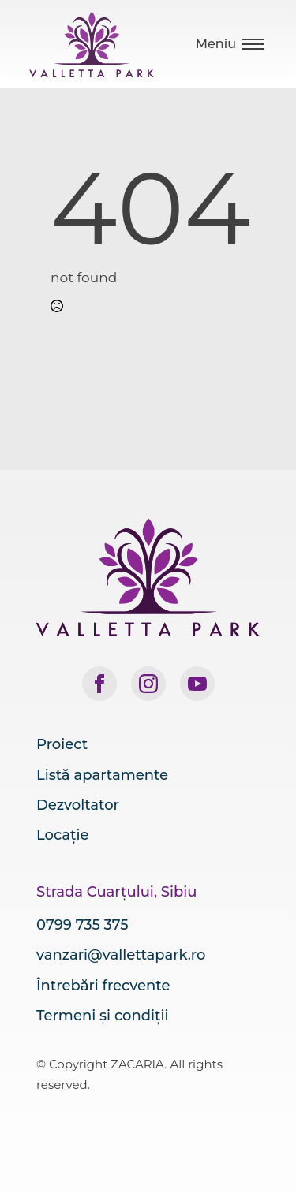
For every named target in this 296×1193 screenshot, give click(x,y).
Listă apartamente (102, 775)
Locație (62, 835)
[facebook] (99, 683)
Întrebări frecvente (103, 985)
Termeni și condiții (102, 1015)
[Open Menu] (230, 44)
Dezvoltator (77, 805)
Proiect (62, 744)
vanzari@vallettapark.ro (120, 955)
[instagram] (148, 683)
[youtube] (197, 683)
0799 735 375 (82, 925)
